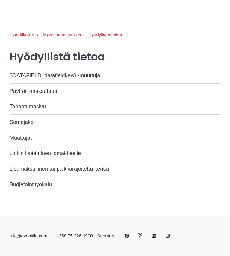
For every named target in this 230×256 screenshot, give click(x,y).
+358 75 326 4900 (74, 235)
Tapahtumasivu (28, 107)
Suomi (106, 235)
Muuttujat (21, 138)
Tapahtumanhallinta (61, 34)
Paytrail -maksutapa (33, 91)
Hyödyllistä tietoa (105, 34)
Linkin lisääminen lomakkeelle (45, 153)
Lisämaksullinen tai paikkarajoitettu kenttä (59, 169)
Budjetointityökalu (31, 184)
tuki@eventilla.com (28, 235)
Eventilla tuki (22, 34)
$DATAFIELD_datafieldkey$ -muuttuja (55, 75)
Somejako (22, 122)
